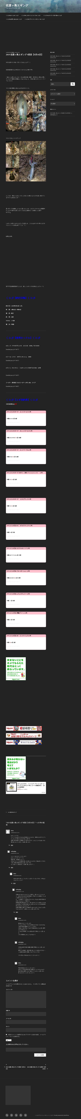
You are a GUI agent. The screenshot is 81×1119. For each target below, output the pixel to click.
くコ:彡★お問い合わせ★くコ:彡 (14, 19)
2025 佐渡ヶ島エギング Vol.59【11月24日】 (60, 73)
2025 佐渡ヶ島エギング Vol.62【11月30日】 (60, 60)
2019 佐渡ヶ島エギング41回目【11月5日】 (60, 113)
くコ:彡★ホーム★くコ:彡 (12, 15)
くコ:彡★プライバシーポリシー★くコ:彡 (35, 19)
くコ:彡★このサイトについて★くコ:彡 (30, 15)
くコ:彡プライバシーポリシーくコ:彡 (44, 1115)
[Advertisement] (40, 33)
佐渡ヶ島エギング (17, 5)
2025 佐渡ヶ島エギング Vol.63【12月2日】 (60, 56)
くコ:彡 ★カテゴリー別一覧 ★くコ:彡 (52, 15)
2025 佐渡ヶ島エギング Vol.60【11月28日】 (60, 69)
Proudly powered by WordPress (61, 1115)
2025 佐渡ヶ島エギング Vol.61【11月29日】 (60, 64)
